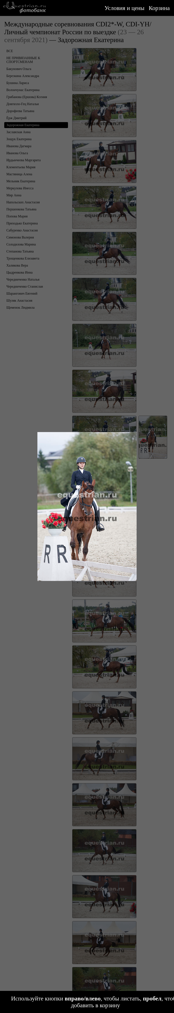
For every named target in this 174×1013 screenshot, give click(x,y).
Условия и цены (124, 8)
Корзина (159, 8)
